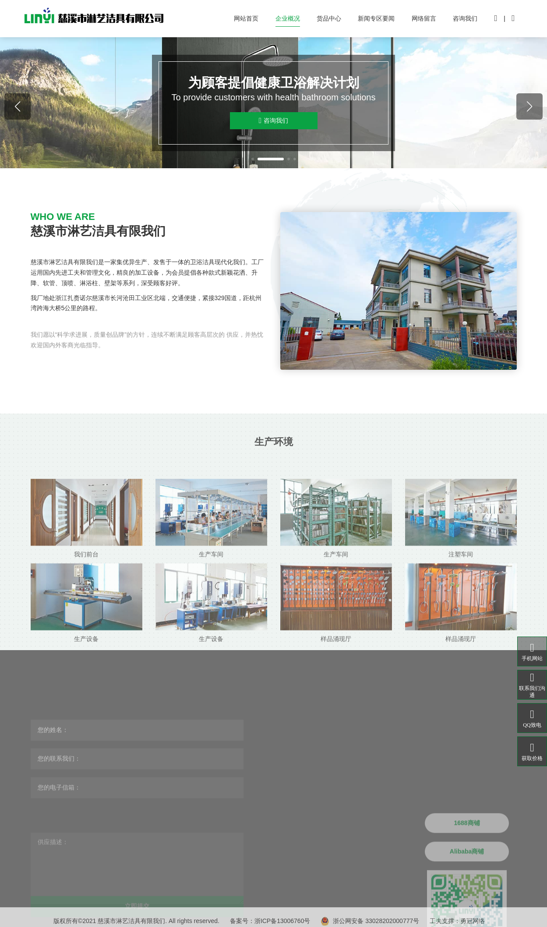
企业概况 (287, 18)
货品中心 (329, 18)
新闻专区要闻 (376, 18)
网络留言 (424, 18)
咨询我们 (465, 18)
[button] (252, 159)
